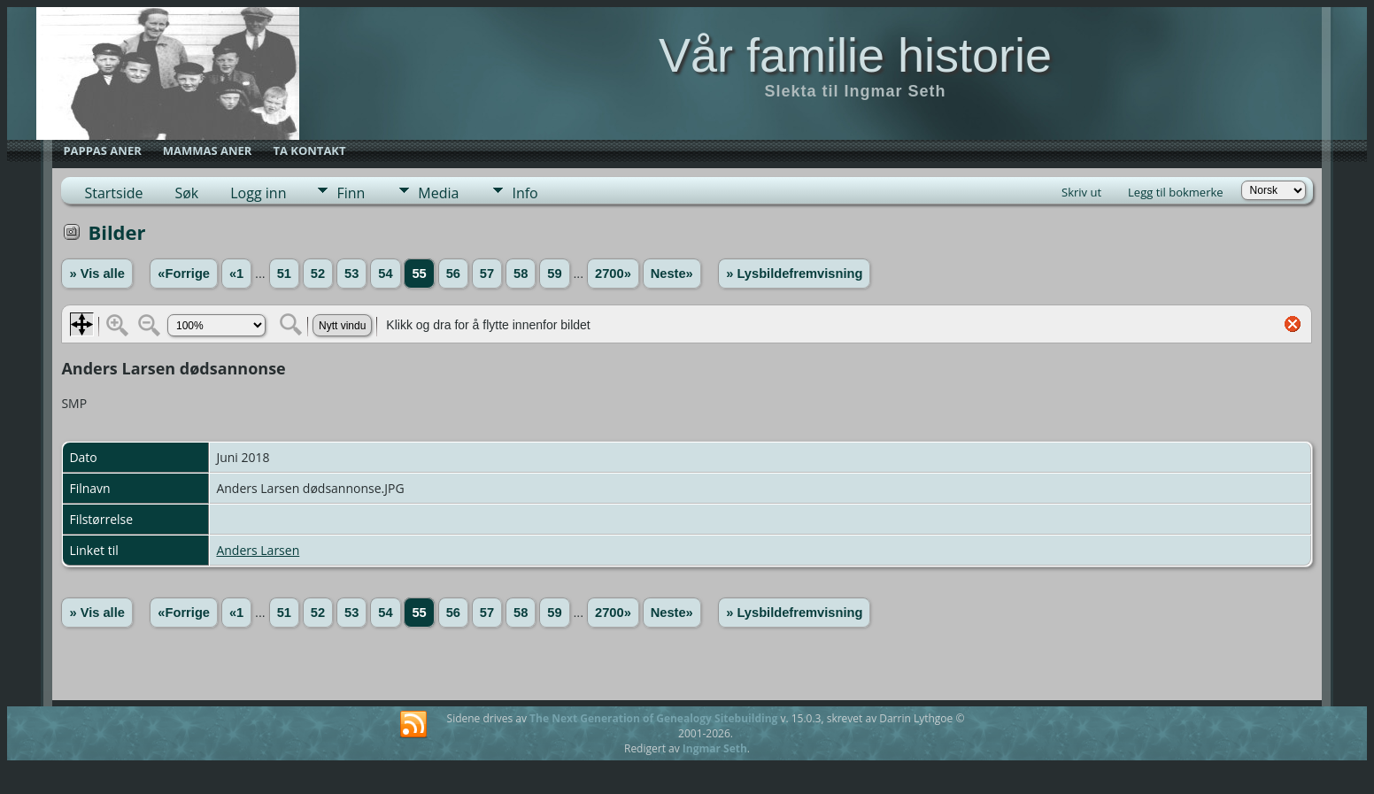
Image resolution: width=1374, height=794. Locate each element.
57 (487, 273)
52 (318, 273)
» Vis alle (96, 273)
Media (438, 193)
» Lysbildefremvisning (794, 273)
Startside (113, 193)
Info (524, 193)
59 (554, 273)
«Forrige (184, 273)
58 (520, 273)
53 (351, 273)
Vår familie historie (855, 54)
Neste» (672, 273)
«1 (236, 273)
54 (385, 273)
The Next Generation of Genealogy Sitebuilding (653, 718)
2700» (613, 273)
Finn (350, 193)
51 (284, 273)
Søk (186, 193)
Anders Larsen (257, 550)
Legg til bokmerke (1175, 192)
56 (453, 273)
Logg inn (258, 193)
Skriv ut (1081, 192)
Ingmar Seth (715, 748)
